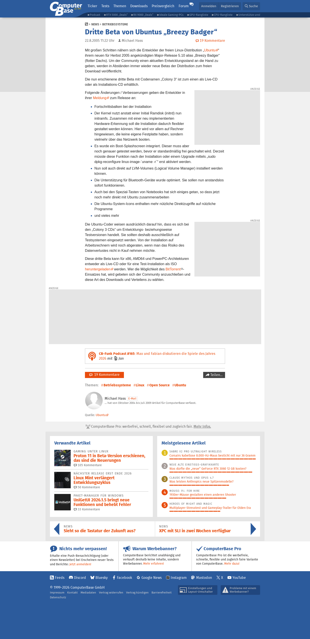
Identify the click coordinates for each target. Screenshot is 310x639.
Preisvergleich (163, 6)
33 (87, 509)
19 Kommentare (104, 374)
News (95, 24)
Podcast (95, 15)
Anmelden (208, 6)
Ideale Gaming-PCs (171, 15)
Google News (151, 577)
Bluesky (101, 577)
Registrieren (230, 6)
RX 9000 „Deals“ (143, 15)
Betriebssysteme (115, 24)
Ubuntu (209, 50)
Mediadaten (88, 592)
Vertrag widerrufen (111, 592)
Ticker (92, 6)
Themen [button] (119, 6)
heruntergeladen (98, 269)
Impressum (57, 592)
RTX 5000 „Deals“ (117, 15)
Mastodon (204, 577)
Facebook (124, 577)
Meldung (99, 98)
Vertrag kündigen (137, 592)
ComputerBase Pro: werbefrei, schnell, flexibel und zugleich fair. (148, 426)
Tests (105, 6)
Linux (140, 385)
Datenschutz (58, 597)
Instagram (179, 577)
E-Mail (132, 398)
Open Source (159, 385)
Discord (80, 577)
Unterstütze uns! (249, 15)
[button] (251, 6)
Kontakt (72, 592)
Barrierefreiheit (161, 592)
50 (87, 487)
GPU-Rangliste (198, 15)
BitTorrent (173, 269)
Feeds (59, 577)
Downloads (139, 6)
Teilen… (216, 374)
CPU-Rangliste (223, 15)
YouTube (239, 577)
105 (88, 465)
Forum (184, 6)
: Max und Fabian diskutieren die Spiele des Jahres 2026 (157, 356)
